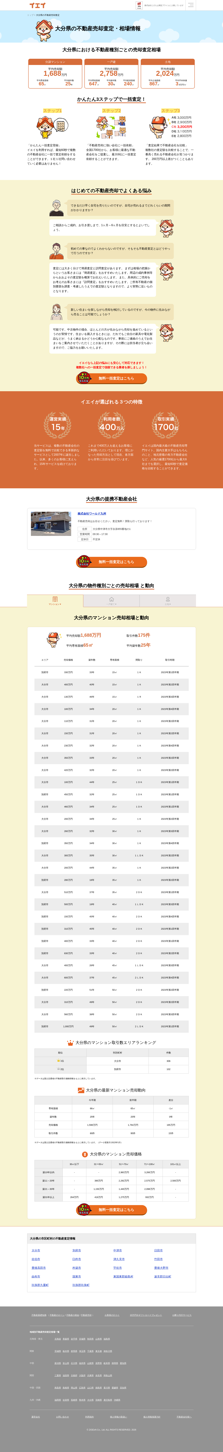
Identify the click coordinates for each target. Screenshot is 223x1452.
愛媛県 (115, 1389)
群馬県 (74, 1353)
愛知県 (123, 1365)
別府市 (76, 1252)
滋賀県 (66, 1377)
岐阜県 (107, 1365)
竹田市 (158, 1260)
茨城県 (58, 1353)
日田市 (158, 1252)
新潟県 (58, 1365)
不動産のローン (57, 1317)
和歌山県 (108, 1377)
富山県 (66, 1365)
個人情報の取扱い (118, 1418)
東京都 (98, 1353)
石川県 (74, 1365)
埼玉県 (82, 1353)
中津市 (117, 1252)
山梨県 (90, 1365)
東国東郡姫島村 (123, 1278)
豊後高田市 (39, 1269)
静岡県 (115, 1365)
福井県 (82, 1365)
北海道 (58, 1340)
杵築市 (76, 1269)
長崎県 (74, 1402)
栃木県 (66, 1353)
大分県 (90, 1402)
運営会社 (35, 1418)
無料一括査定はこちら (106, 378)
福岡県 (58, 1402)
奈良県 (98, 1377)
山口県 (90, 1389)
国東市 (76, 1278)
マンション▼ (55, 601)
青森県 (66, 1340)
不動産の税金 (72, 1317)
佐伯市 (36, 1260)
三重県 (58, 1377)
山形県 (98, 1340)
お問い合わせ (62, 1418)
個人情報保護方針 (151, 1418)
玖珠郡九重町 (40, 1286)
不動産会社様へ (184, 1418)
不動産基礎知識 (38, 1317)
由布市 (36, 1278)
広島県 (82, 1389)
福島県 (107, 1340)
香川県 (107, 1389)
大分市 (36, 1252)
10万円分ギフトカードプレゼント (146, 1317)
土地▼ (168, 601)
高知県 (123, 1389)
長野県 (98, 1365)
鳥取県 (58, 1389)
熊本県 (82, 1402)
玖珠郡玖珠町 (81, 1286)
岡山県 (74, 1389)
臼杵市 (76, 1260)
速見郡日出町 (162, 1278)
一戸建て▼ (111, 601)
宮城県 (82, 1340)
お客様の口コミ (112, 1317)
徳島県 (98, 1389)
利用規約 (89, 1418)
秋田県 (90, 1340)
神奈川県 (108, 1353)
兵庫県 (90, 1377)
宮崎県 (98, 1402)
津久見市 (119, 1260)
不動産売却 (86, 1317)
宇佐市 (117, 1269)
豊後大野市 (161, 1269)
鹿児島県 (108, 1402)
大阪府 (82, 1377)
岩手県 (74, 1340)
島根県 (66, 1389)
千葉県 (90, 1353)
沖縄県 (117, 1402)
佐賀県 (66, 1402)
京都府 (74, 1377)
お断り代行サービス (182, 1317)
